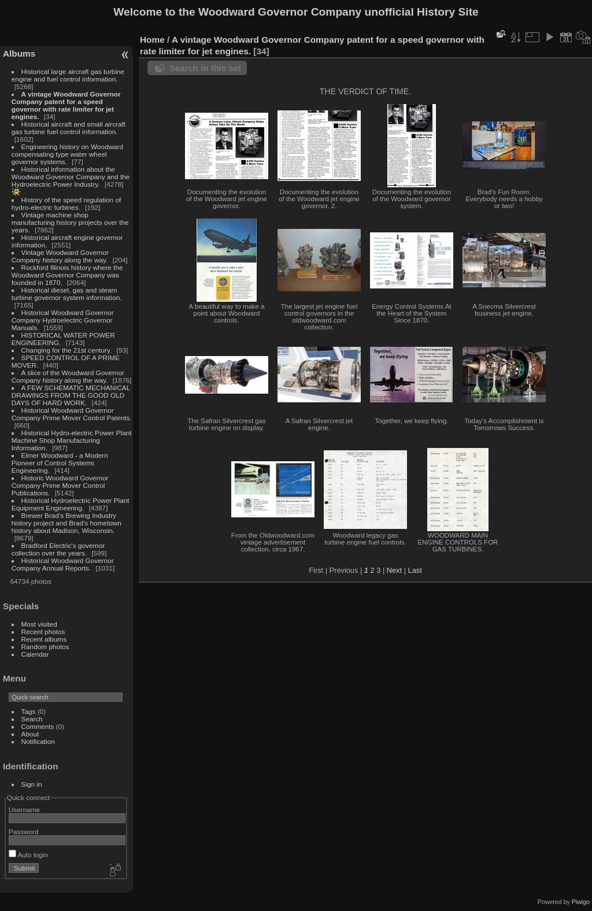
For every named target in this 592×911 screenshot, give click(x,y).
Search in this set (205, 68)
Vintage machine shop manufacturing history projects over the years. (70, 222)
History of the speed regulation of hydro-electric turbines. (66, 203)
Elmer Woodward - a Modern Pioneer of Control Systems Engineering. (60, 462)
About (30, 734)
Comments (37, 726)
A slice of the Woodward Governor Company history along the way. (68, 376)
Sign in (31, 784)
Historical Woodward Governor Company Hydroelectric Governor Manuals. (63, 320)
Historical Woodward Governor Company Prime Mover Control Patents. (72, 413)
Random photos (45, 646)
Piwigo (581, 901)
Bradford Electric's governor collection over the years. (58, 549)
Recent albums (43, 639)
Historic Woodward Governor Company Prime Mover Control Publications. (60, 485)
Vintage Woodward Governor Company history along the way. (60, 256)
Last (415, 570)
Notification (38, 741)
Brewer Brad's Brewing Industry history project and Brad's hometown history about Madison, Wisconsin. (66, 523)
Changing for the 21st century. (66, 350)
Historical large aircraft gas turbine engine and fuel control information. (68, 75)
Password (24, 831)
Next (394, 570)
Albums (19, 53)
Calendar (35, 654)
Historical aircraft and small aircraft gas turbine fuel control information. (68, 127)
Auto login (28, 854)
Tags (28, 711)
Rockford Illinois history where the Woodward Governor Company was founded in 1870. (67, 275)
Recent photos (43, 631)
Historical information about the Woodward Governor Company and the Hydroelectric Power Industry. (71, 176)
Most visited (39, 624)
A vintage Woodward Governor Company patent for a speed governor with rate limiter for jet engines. (66, 105)
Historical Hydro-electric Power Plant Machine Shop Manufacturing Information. (72, 440)
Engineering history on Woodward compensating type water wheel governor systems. (67, 154)
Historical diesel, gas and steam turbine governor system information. (67, 293)
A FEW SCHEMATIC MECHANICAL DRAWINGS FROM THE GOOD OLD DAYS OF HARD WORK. (71, 395)
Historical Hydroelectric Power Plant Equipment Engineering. (71, 504)
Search (32, 719)
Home (152, 40)
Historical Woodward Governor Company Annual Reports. (63, 564)
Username (24, 809)
